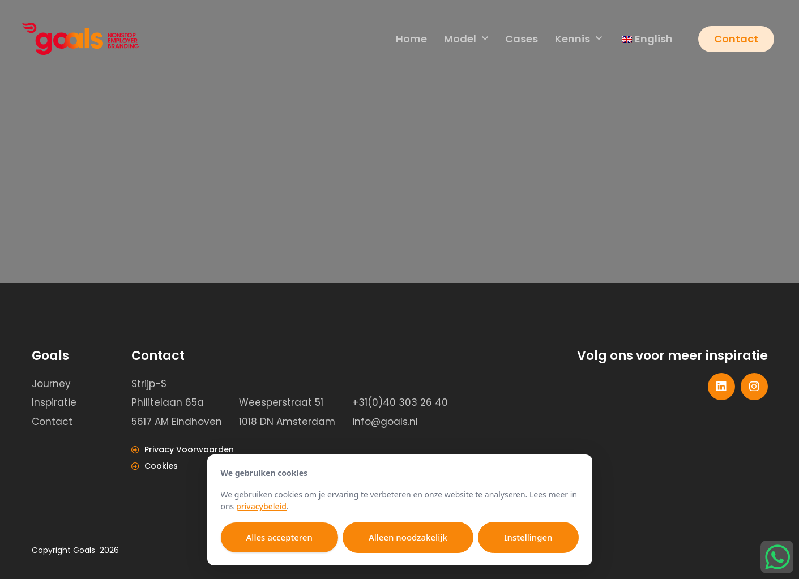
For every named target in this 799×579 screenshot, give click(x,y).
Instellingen (528, 537)
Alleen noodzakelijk (408, 537)
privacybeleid (261, 506)
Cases (521, 39)
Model (466, 39)
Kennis (578, 39)
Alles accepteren (279, 537)
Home (411, 39)
